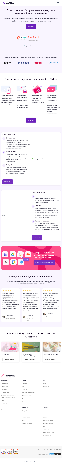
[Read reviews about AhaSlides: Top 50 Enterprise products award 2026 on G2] (3, 451)
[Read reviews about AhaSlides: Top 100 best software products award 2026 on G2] (9, 451)
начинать (31, 26)
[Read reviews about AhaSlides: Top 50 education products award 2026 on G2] (15, 451)
